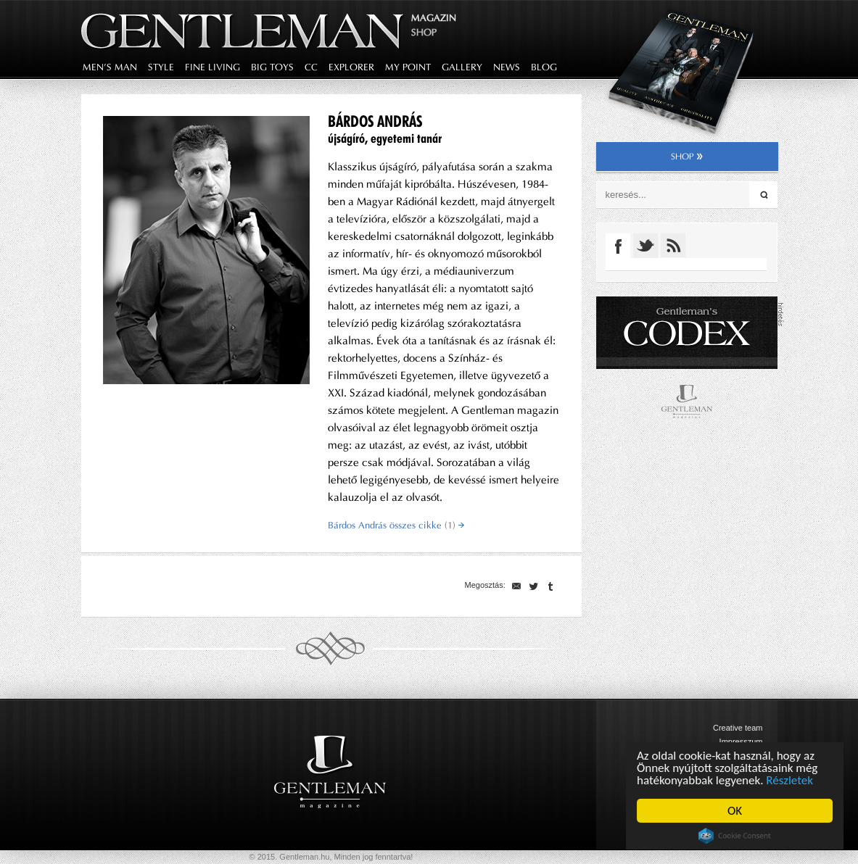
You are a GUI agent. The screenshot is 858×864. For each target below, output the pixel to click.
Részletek (790, 780)
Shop (424, 32)
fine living (212, 67)
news (506, 67)
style (161, 67)
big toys (272, 67)
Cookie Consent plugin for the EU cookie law (734, 836)
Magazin (433, 17)
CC (311, 67)
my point (408, 67)
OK (734, 810)
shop (687, 156)
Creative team (737, 727)
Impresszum (741, 741)
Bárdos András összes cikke (396, 525)
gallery (462, 67)
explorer (351, 67)
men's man (110, 67)
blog (544, 67)
